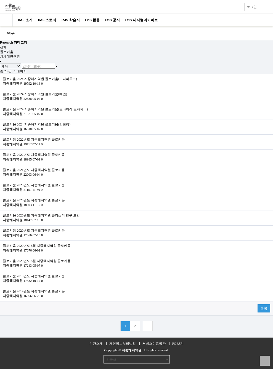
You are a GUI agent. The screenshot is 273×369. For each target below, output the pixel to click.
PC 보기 (178, 343)
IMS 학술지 (70, 20)
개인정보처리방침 (122, 343)
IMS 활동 (92, 20)
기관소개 (96, 343)
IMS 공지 (112, 20)
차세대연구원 (10, 56)
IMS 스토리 (47, 20)
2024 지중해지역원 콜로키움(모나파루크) (47, 79)
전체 (3, 47)
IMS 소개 (25, 20)
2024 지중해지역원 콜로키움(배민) (42, 94)
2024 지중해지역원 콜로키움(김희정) (43, 124)
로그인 (252, 7)
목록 (264, 309)
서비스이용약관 (154, 343)
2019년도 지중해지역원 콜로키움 (41, 276)
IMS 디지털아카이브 (141, 20)
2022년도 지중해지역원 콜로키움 (41, 139)
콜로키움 (6, 52)
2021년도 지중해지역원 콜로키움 (41, 170)
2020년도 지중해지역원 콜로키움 (41, 185)
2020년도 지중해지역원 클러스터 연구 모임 (48, 215)
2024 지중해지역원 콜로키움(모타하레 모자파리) (52, 109)
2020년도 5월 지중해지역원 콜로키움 (44, 246)
